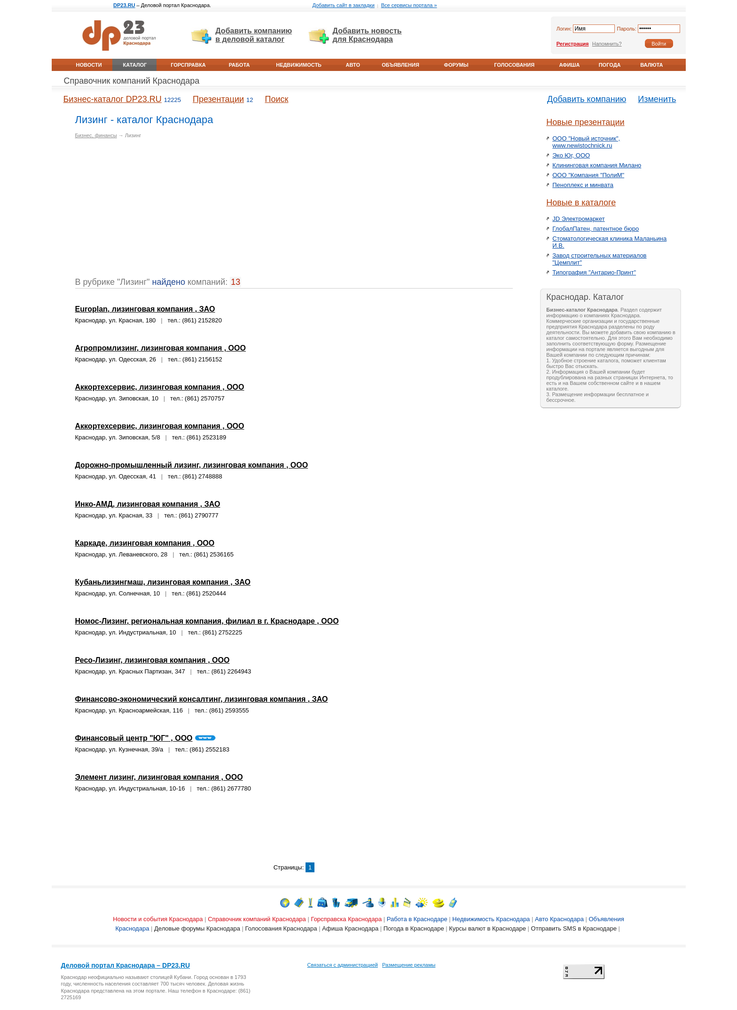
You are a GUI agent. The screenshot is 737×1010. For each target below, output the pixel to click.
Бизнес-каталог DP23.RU (112, 99)
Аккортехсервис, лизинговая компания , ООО (159, 387)
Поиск (277, 99)
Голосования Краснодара (281, 928)
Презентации (218, 99)
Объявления (400, 65)
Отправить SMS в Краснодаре (574, 928)
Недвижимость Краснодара (491, 919)
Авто (353, 65)
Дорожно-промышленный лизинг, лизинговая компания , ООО (191, 465)
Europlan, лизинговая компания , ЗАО (145, 309)
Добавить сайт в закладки (343, 5)
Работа (239, 65)
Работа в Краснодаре (417, 919)
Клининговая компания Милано (596, 165)
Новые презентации (585, 122)
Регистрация (573, 44)
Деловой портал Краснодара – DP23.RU (125, 965)
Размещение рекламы (408, 965)
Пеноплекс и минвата (582, 184)
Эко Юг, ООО (571, 155)
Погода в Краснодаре (414, 928)
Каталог (135, 65)
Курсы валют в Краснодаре (487, 928)
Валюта (651, 65)
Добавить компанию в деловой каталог (253, 35)
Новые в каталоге (581, 202)
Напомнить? (607, 44)
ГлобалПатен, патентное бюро (595, 228)
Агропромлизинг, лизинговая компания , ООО (160, 348)
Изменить (657, 99)
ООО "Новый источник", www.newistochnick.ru (586, 142)
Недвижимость (298, 65)
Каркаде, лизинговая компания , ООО (145, 543)
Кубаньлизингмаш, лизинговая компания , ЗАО (163, 582)
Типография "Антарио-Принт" (594, 272)
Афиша (569, 65)
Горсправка (188, 65)
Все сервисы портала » (409, 5)
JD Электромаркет (578, 218)
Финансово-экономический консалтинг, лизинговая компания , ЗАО (201, 699)
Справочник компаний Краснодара (132, 81)
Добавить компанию (586, 99)
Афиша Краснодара (350, 928)
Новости (89, 65)
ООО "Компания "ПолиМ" (588, 175)
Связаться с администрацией (342, 965)
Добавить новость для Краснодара (367, 35)
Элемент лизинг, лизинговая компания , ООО (159, 777)
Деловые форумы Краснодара (197, 928)
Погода (610, 65)
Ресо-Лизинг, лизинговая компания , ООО (152, 660)
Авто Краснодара (559, 919)
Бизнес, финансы (96, 135)
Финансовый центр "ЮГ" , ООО (134, 738)
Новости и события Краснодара (158, 919)
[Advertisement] (154, 211)
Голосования (514, 65)
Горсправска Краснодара (346, 919)
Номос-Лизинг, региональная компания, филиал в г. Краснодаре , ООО (207, 621)
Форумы (456, 65)
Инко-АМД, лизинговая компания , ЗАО (147, 504)
